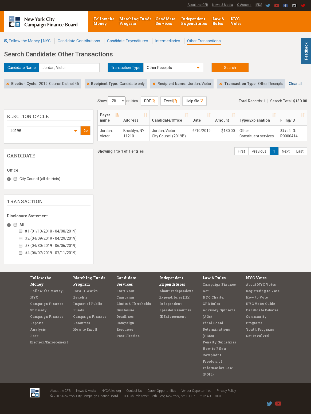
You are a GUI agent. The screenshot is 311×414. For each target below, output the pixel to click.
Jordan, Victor (106, 133)
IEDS (258, 5)
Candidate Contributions (79, 40)
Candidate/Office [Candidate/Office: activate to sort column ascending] (167, 120)
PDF (149, 101)
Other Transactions (204, 40)
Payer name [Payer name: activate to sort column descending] (105, 117)
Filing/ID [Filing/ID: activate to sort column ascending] (287, 120)
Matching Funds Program (135, 21)
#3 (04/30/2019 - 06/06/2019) (51, 245)
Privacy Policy (226, 391)
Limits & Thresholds (133, 303)
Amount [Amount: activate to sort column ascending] (222, 120)
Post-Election (128, 336)
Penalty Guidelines (219, 342)
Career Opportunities (161, 391)
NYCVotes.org (111, 391)
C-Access (244, 5)
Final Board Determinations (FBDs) (216, 329)
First (241, 151)
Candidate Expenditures (127, 40)
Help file (194, 101)
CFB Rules (211, 303)
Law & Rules (218, 21)
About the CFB (197, 5)
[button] (173, 67)
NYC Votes (236, 21)
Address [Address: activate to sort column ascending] (131, 120)
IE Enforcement (172, 316)
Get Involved (257, 336)
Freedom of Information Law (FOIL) (218, 367)
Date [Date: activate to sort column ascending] (196, 120)
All (21, 225)
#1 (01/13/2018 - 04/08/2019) (51, 231)
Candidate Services (165, 21)
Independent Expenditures (194, 21)
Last (300, 151)
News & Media (222, 5)
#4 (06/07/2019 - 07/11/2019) (51, 253)
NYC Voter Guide (260, 303)
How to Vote (257, 297)
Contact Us (134, 391)
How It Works (85, 291)
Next (286, 151)
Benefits (80, 297)
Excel (170, 101)
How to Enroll (85, 329)
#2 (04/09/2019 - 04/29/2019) (51, 238)
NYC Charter (214, 297)
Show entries (117, 100)
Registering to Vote (262, 291)
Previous (259, 151)
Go (86, 131)
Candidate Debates (262, 310)
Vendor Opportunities (196, 391)
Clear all (295, 84)
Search (230, 67)
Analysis (38, 329)
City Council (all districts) (39, 179)
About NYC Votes (261, 284)
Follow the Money (103, 21)
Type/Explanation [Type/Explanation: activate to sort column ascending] (254, 120)
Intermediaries (167, 40)
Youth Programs (260, 329)
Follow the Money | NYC (30, 40)
